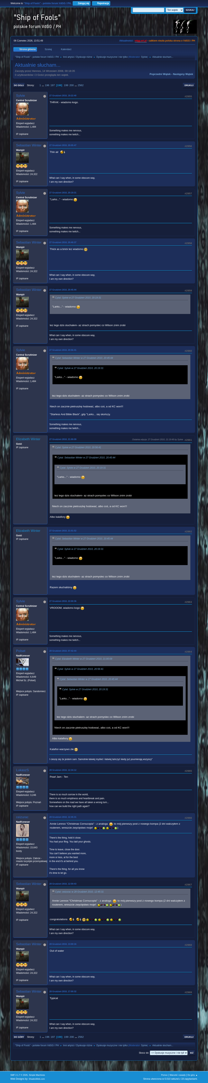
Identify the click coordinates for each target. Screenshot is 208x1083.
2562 (81, 85)
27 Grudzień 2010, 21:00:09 (62, 439)
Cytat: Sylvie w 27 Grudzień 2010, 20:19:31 (78, 297)
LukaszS (22, 770)
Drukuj (189, 85)
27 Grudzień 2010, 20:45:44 (62, 290)
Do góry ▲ (192, 1075)
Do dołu (19, 85)
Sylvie (144, 57)
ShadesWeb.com (37, 1079)
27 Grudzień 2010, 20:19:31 (62, 192)
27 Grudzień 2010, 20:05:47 (62, 145)
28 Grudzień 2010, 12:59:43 (62, 884)
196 (47, 85)
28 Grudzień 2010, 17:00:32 (62, 991)
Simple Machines (37, 1075)
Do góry (19, 1037)
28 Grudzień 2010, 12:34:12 (62, 770)
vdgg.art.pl (141, 40)
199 (66, 85)
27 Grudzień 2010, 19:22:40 (62, 95)
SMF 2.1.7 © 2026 (19, 1075)
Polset (20, 651)
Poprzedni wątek (160, 74)
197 (52, 85)
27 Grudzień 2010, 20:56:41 (62, 350)
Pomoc (164, 1075)
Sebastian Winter (28, 145)
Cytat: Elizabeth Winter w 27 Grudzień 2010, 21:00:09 (83, 658)
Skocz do (143, 1052)
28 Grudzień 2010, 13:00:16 (62, 944)
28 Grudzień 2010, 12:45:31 (62, 817)
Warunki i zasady (178, 1075)
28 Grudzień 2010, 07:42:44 (62, 651)
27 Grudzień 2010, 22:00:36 (62, 601)
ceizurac (22, 817)
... (43, 85)
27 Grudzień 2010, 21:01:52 (62, 530)
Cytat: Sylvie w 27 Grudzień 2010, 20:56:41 (78, 447)
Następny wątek (183, 74)
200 (71, 85)
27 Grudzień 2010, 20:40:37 (62, 242)
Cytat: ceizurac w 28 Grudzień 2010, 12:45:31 (79, 892)
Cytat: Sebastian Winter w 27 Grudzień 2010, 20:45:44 (84, 358)
